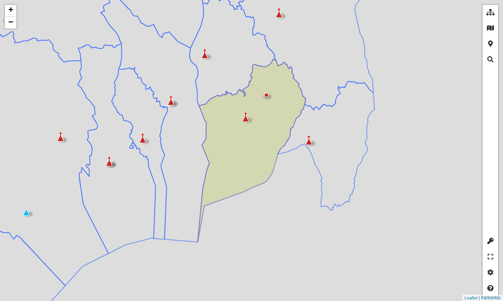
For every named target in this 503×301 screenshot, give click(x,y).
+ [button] (10, 11)
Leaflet (451, 297)
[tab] (490, 12)
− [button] (10, 23)
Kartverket (471, 297)
